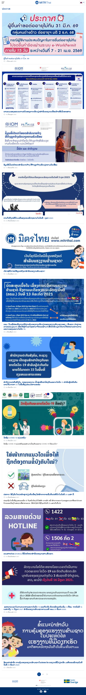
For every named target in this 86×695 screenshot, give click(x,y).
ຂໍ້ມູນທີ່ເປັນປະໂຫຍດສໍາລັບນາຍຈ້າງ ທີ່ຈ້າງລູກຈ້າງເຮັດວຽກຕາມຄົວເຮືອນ (30, 164)
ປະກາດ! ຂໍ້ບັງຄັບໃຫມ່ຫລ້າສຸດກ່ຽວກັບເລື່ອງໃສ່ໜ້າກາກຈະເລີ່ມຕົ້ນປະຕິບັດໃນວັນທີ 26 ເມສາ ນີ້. (39, 494)
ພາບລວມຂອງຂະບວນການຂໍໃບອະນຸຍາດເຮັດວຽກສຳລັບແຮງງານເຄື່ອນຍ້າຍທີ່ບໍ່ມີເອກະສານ (37, 111)
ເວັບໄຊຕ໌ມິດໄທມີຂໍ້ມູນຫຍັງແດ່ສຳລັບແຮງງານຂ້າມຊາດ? (24, 271)
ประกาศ (6, 9)
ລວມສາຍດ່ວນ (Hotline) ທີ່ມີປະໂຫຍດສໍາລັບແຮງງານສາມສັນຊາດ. (28, 553)
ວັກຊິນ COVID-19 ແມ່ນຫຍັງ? (15, 437)
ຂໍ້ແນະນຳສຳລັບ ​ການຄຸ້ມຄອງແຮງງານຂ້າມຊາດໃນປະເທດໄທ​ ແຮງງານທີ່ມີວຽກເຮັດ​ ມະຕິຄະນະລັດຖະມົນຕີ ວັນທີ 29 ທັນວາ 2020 (43, 664)
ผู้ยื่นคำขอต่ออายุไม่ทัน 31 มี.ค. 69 (16, 58)
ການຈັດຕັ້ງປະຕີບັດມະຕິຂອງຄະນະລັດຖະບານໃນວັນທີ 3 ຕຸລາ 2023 (28, 218)
